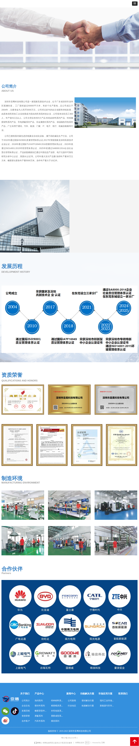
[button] (135, 3)
